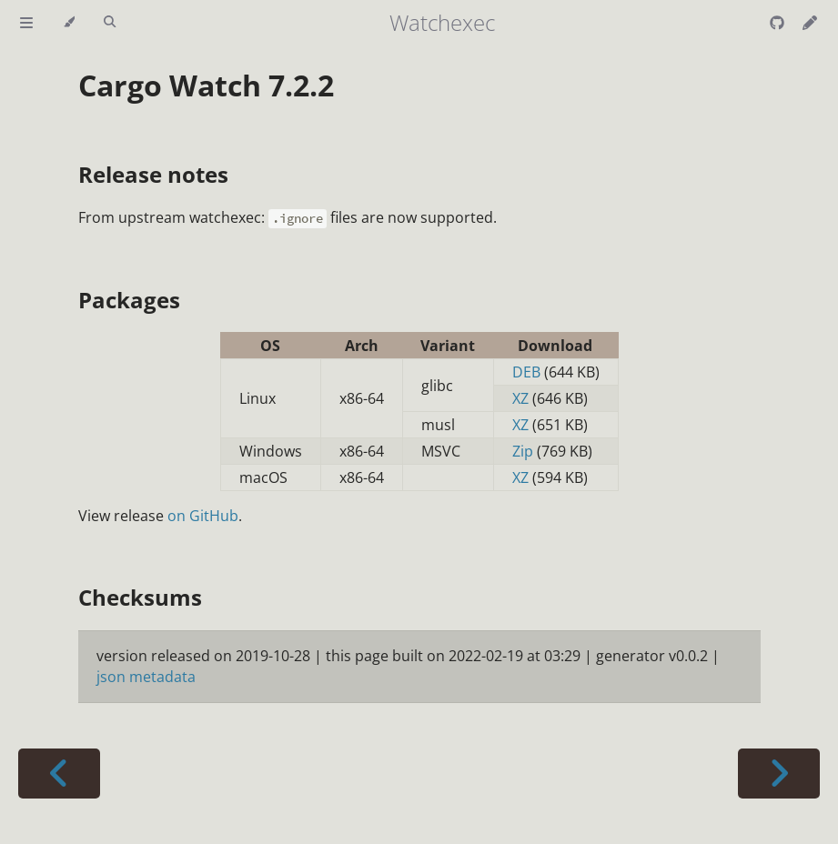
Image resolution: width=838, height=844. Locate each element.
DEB (526, 372)
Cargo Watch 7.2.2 (206, 85)
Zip (522, 451)
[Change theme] (68, 22)
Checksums (140, 597)
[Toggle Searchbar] (109, 22)
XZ (520, 398)
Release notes (153, 174)
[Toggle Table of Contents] (26, 22)
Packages (129, 300)
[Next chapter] (779, 774)
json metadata (146, 677)
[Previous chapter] (59, 774)
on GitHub (202, 516)
